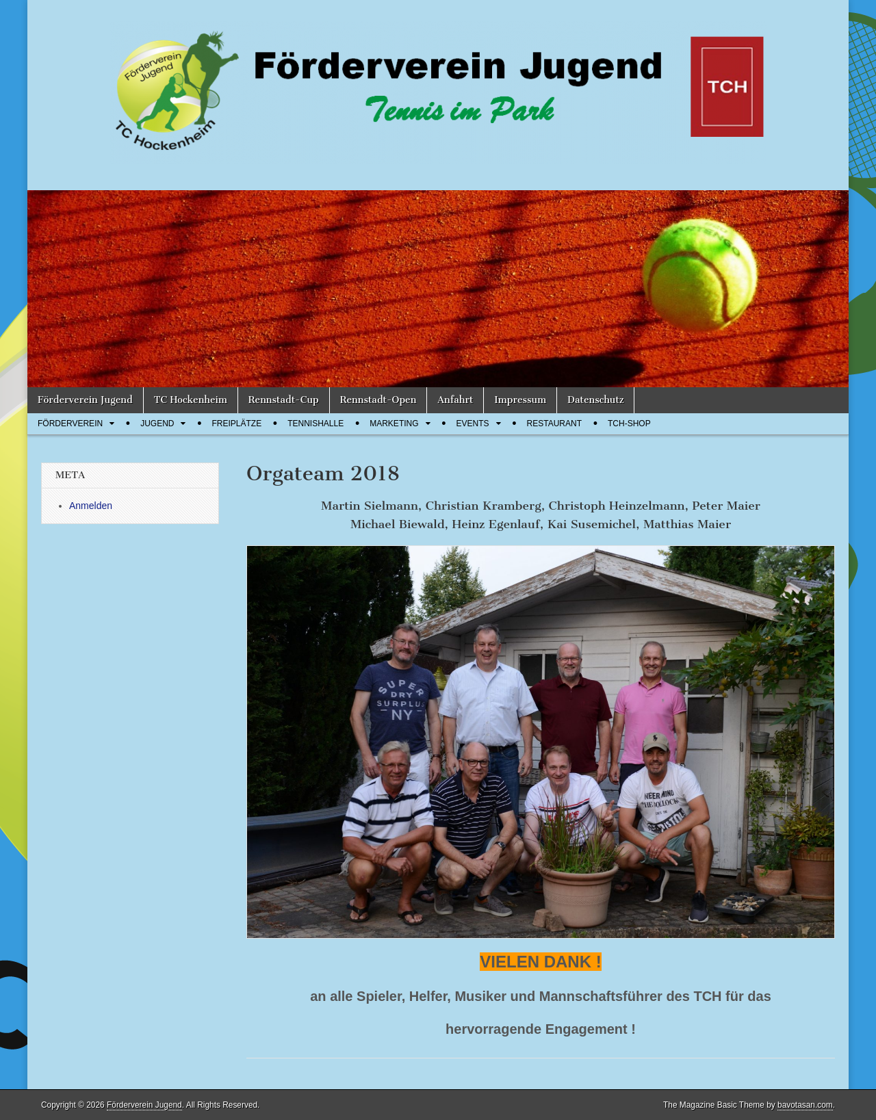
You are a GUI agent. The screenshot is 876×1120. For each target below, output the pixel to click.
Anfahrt (455, 400)
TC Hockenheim (190, 400)
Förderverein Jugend (85, 400)
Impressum (520, 400)
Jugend (157, 423)
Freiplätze (236, 423)
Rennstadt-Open (378, 400)
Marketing (394, 423)
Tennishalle (315, 423)
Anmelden (90, 505)
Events (472, 423)
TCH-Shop (629, 423)
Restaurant (554, 423)
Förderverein (70, 423)
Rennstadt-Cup (283, 400)
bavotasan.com (805, 1105)
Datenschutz (595, 400)
